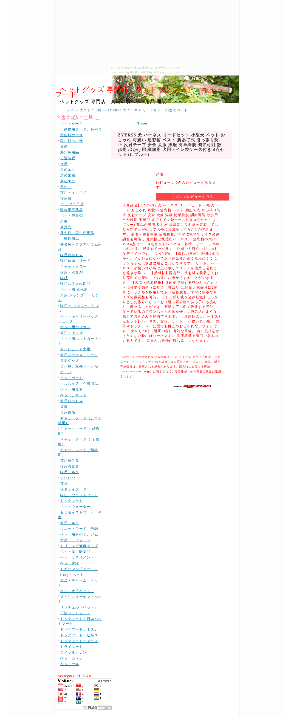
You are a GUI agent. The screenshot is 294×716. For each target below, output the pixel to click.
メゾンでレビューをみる (192, 197)
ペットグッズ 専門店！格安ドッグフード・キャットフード (143, 92)
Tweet (142, 123)
